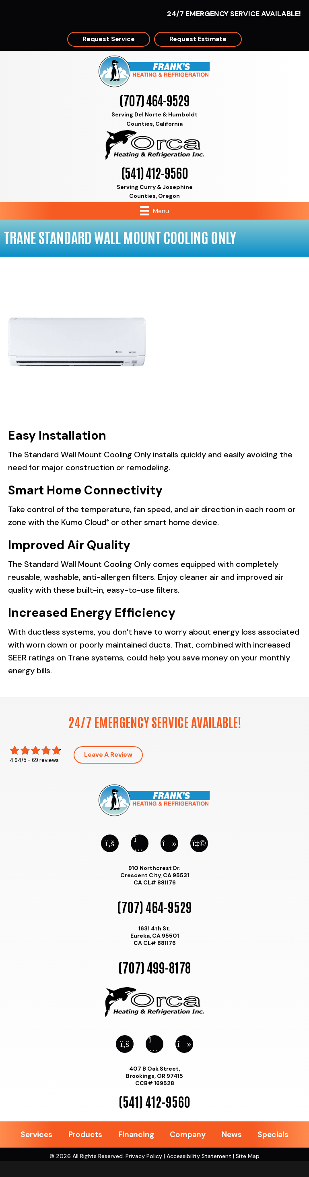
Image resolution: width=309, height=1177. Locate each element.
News (231, 1134)
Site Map (248, 1156)
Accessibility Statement (199, 1156)
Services (36, 1134)
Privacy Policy (144, 1156)
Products (85, 1134)
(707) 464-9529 (154, 99)
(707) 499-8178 (154, 967)
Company (188, 1134)
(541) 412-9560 (154, 172)
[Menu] (154, 210)
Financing (136, 1134)
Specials (273, 1134)
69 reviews (45, 760)
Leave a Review (108, 754)
